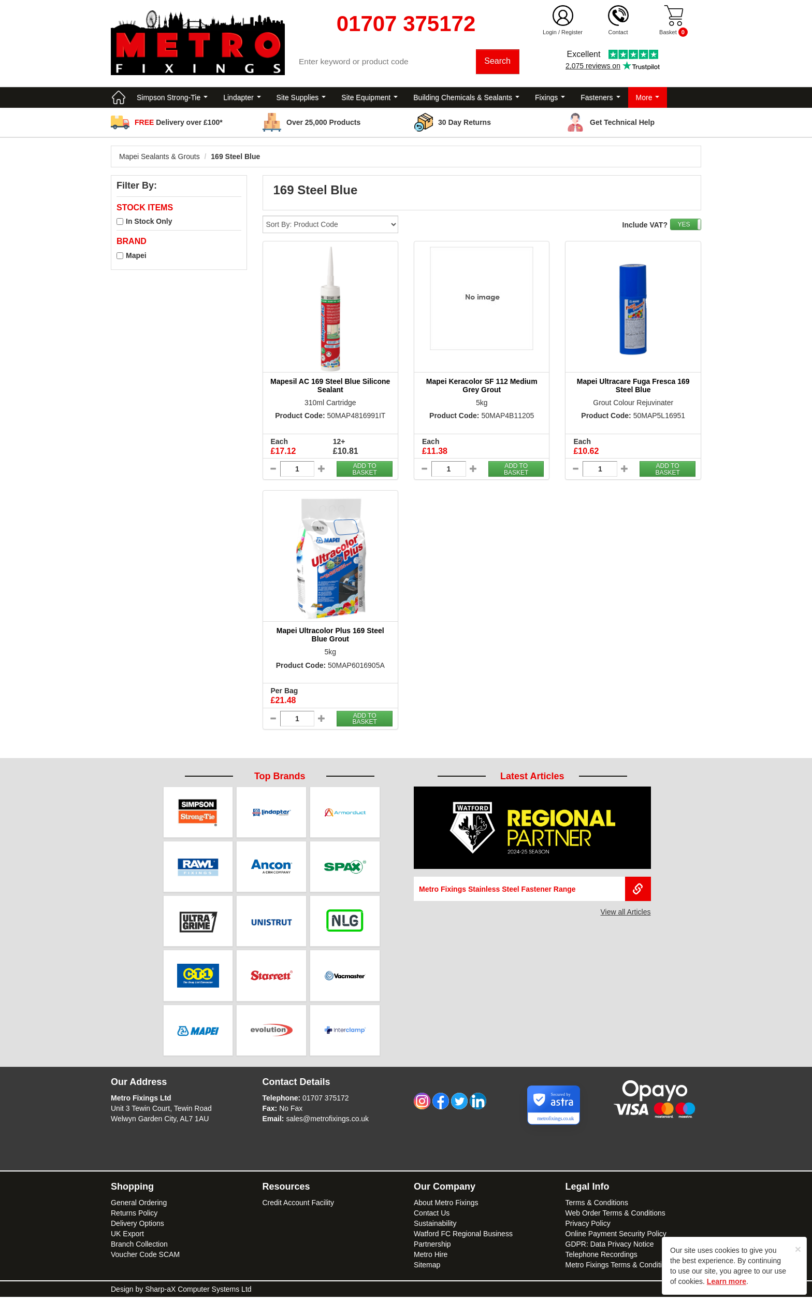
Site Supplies (301, 98)
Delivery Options (137, 1226)
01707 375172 (325, 1101)
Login (550, 32)
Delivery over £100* (179, 123)
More (648, 98)
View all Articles (625, 913)
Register (572, 32)
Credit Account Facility (299, 1206)
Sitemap (427, 1268)
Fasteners (600, 98)
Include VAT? (645, 226)
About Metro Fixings (446, 1206)
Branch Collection (139, 1247)
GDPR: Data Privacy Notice (610, 1247)
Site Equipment (369, 98)
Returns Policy (134, 1216)
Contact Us (432, 1216)
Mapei (136, 256)
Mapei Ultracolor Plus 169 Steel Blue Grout (330, 636)
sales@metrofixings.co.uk (327, 1122)
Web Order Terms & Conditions (615, 1216)
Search (498, 62)
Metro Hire (430, 1257)
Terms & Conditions (597, 1206)
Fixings (550, 98)
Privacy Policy (588, 1226)
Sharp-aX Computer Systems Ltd (198, 1292)
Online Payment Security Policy (616, 1237)
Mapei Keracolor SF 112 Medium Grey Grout (482, 386)
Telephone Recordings (601, 1257)
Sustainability (435, 1226)
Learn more (726, 1281)
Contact (618, 32)
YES (683, 225)
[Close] (798, 1249)
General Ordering (139, 1206)
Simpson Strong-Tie (172, 98)
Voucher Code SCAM (145, 1257)
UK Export (127, 1237)
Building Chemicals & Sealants (466, 98)
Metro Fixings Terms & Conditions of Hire (631, 1268)
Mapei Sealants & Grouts (159, 157)
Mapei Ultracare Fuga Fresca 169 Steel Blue (633, 386)
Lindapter (241, 98)
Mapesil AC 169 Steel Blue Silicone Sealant (330, 386)
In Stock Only (149, 223)
